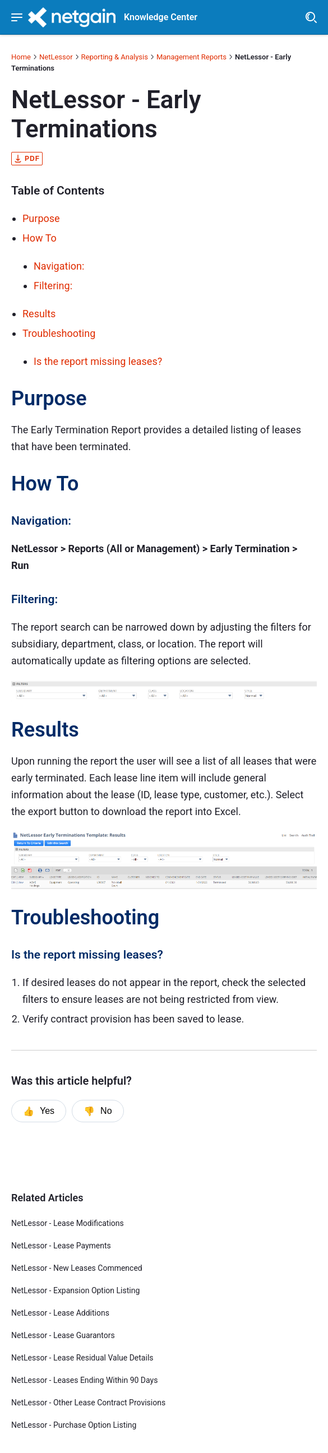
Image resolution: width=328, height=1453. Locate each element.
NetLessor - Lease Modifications (67, 1223)
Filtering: (53, 285)
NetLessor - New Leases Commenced (76, 1268)
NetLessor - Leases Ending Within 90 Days (84, 1380)
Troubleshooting (58, 333)
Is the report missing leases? (98, 361)
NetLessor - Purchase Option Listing (73, 1424)
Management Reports (191, 57)
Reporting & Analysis (114, 57)
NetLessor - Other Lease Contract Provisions (88, 1402)
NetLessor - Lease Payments (61, 1245)
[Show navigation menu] (17, 17)
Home (21, 57)
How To (39, 238)
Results (39, 314)
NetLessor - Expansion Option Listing (75, 1290)
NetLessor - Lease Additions (60, 1312)
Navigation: (59, 266)
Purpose (41, 218)
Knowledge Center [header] (160, 17)
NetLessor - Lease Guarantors (63, 1335)
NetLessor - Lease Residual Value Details (82, 1357)
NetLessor (56, 57)
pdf (27, 159)
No (98, 1111)
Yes (38, 1111)
